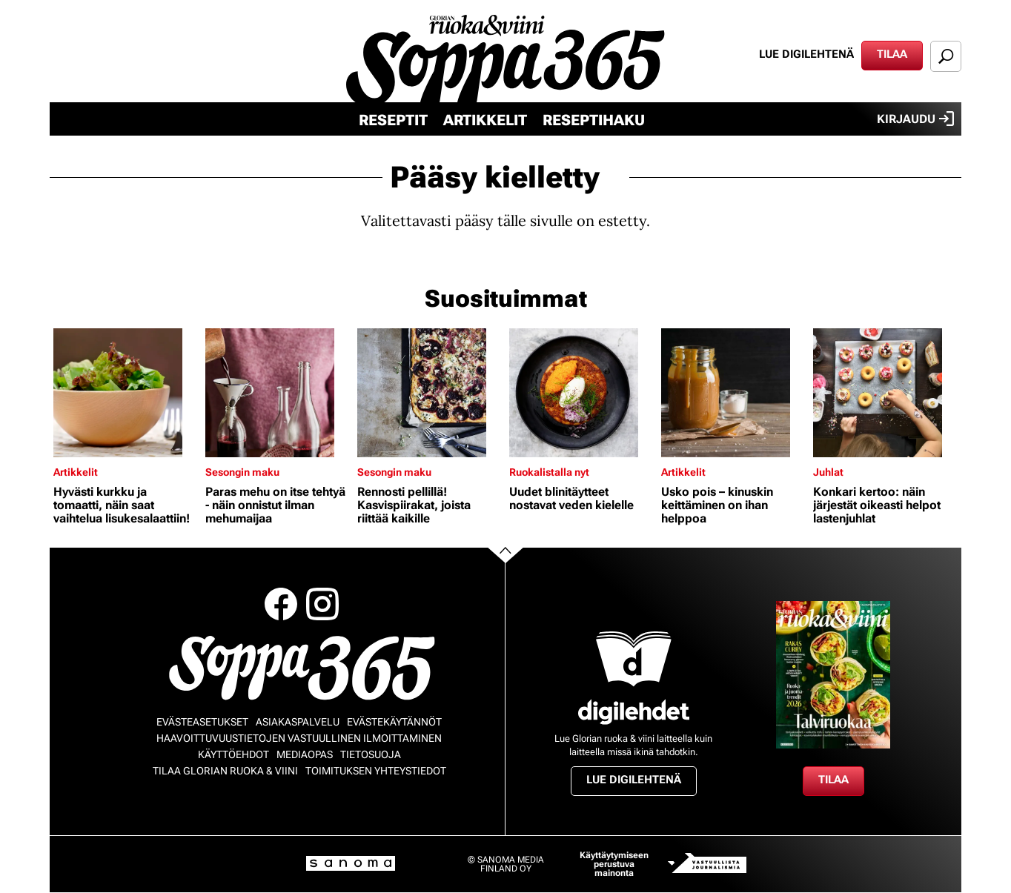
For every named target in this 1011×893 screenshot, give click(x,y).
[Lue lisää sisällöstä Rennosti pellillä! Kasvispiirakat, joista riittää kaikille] (429, 392)
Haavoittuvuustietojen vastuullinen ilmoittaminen (299, 738)
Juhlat (828, 472)
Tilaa (892, 54)
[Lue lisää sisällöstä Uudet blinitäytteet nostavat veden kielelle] (581, 392)
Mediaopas (304, 754)
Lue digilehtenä (806, 54)
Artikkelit (485, 120)
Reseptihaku (594, 120)
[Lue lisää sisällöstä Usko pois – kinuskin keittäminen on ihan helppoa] (733, 392)
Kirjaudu (915, 118)
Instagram (322, 604)
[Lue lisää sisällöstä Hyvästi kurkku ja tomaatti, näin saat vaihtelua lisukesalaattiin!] (125, 392)
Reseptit (393, 120)
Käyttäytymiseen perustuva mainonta (614, 864)
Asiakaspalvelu (297, 722)
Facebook (281, 604)
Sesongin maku (242, 472)
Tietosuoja (370, 754)
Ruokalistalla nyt (549, 472)
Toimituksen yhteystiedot (375, 771)
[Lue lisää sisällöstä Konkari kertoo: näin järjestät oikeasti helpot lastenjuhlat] (885, 392)
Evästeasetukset (202, 722)
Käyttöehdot (233, 754)
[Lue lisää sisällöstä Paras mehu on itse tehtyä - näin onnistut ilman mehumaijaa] (277, 392)
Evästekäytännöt (394, 722)
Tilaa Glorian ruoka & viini (225, 771)
